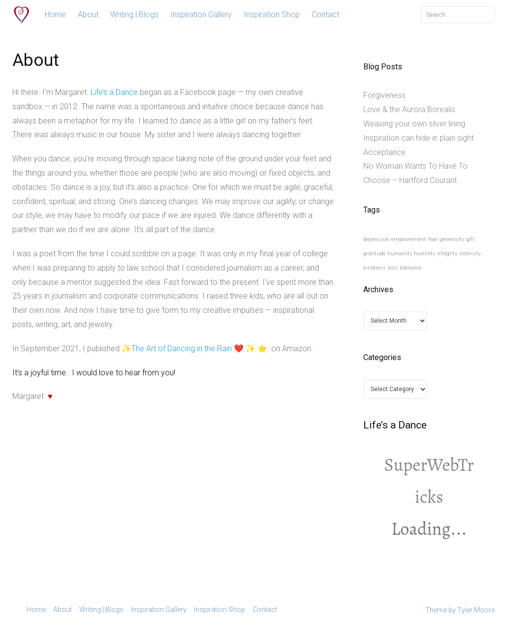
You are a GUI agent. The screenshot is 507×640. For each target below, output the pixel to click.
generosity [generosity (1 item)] (452, 239)
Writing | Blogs (134, 14)
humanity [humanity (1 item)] (399, 253)
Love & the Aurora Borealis (409, 109)
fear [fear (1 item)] (433, 239)
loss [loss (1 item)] (393, 268)
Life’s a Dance (114, 92)
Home (55, 14)
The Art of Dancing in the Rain (181, 348)
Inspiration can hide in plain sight (418, 138)
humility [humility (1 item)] (424, 253)
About (88, 14)
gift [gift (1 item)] (470, 239)
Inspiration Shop (272, 14)
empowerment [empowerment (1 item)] (408, 239)
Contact (325, 14)
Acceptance (384, 152)
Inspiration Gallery (201, 14)
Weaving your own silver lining (414, 123)
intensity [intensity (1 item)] (470, 253)
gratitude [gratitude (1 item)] (374, 253)
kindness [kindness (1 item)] (374, 268)
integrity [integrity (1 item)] (447, 253)
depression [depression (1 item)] (376, 239)
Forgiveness (384, 95)
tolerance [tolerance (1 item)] (410, 268)
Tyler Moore (476, 610)
